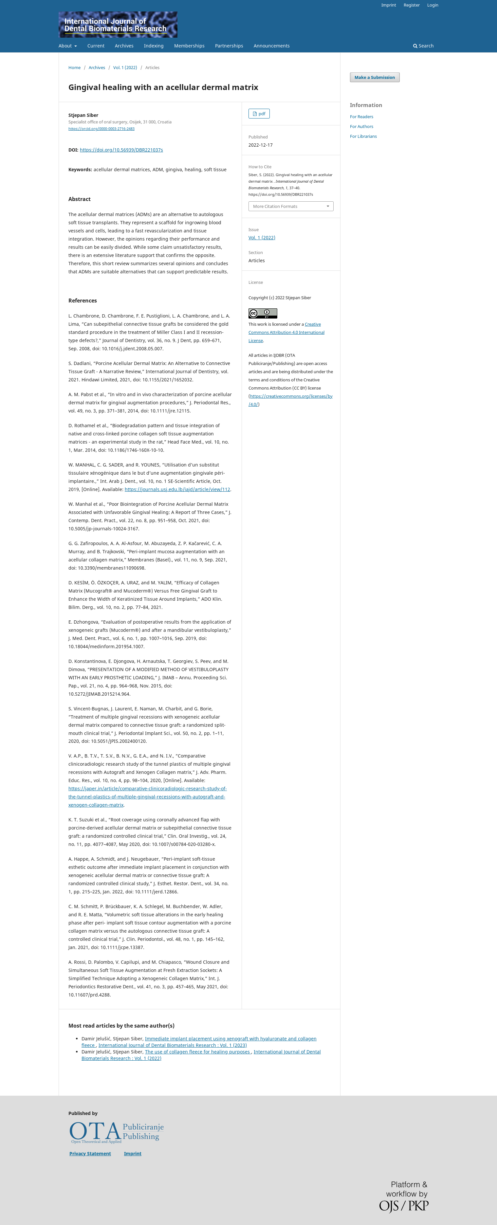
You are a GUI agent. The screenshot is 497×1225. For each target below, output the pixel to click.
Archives (124, 46)
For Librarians (363, 136)
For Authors (361, 126)
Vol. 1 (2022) (125, 67)
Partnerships (229, 46)
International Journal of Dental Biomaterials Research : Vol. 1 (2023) (173, 1045)
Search (423, 46)
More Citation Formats (275, 206)
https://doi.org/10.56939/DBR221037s (121, 150)
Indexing (154, 46)
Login (432, 5)
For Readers (361, 116)
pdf (261, 114)
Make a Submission (375, 77)
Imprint (388, 5)
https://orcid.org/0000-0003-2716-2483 (101, 128)
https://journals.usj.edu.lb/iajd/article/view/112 (177, 489)
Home (74, 67)
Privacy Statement (90, 1153)
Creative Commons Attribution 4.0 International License (286, 332)
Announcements (272, 46)
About (66, 46)
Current (95, 46)
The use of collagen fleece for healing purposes (198, 1052)
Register (412, 5)
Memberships (189, 46)
